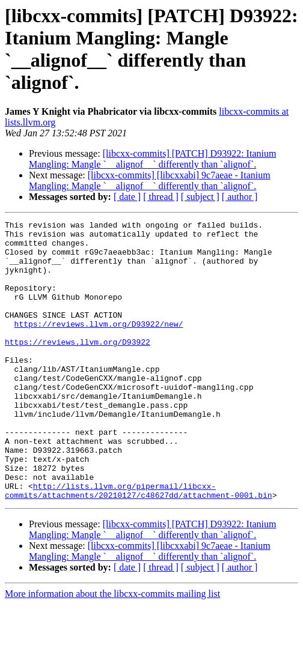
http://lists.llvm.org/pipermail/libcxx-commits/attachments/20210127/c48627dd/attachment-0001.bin (138, 545)
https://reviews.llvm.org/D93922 (77, 367)
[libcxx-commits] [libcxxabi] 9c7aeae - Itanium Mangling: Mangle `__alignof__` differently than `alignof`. (150, 180)
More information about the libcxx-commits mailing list (112, 649)
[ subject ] (200, 197)
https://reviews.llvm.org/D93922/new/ (98, 345)
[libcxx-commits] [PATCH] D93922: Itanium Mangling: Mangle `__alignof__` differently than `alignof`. (152, 158)
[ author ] (240, 197)
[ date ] (127, 197)
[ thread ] (161, 197)
